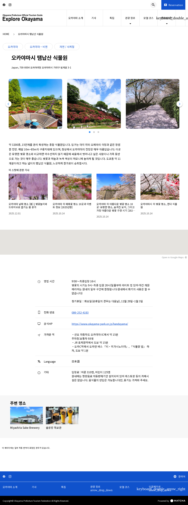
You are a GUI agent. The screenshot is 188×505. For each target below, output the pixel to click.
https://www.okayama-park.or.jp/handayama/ (100, 324)
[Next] (179, 104)
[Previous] (9, 104)
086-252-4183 (80, 312)
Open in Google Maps (173, 257)
